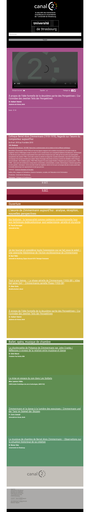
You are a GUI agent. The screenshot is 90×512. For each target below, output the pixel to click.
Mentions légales (15, 502)
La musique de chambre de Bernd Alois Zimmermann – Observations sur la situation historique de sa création (45, 440)
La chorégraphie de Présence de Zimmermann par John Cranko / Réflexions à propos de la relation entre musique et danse (41, 349)
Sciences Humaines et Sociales (24, 169)
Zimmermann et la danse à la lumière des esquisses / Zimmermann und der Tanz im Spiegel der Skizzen (45, 410)
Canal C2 (13, 489)
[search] (45, 34)
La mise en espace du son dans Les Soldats (30, 378)
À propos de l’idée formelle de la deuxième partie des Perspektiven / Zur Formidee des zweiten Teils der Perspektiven (44, 312)
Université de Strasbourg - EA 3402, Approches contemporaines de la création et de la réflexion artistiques (39, 148)
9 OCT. (45, 190)
